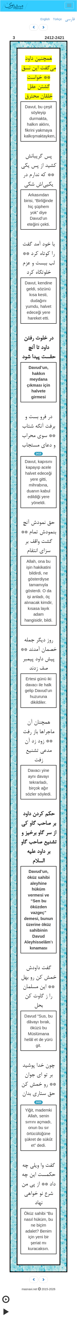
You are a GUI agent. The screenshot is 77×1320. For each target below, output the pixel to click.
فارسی (70, 19)
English (45, 19)
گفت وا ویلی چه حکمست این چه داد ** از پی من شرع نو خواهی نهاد (38, 1184)
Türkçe (57, 19)
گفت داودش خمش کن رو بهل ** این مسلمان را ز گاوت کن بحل (38, 987)
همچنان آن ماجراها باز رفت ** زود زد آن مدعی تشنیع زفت (38, 741)
